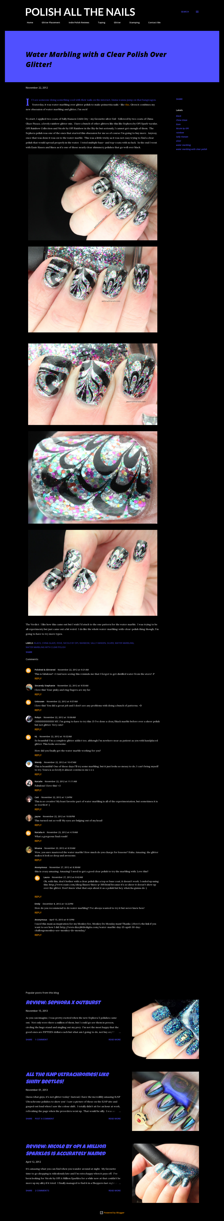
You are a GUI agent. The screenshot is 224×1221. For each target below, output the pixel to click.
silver (178, 140)
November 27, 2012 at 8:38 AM (64, 867)
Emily (37, 903)
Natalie (38, 781)
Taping (99, 22)
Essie (178, 124)
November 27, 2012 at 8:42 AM (67, 877)
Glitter (115, 22)
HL (36, 736)
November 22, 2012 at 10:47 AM (60, 762)
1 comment (41, 1039)
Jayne (37, 816)
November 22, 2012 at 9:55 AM (72, 685)
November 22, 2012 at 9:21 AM (73, 669)
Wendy (38, 762)
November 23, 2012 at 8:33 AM (59, 848)
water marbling (183, 145)
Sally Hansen (182, 136)
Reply (38, 678)
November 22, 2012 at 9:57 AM (62, 701)
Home (28, 22)
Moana (38, 848)
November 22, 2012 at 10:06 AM (60, 717)
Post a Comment (44, 1118)
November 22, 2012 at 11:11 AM (61, 781)
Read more (115, 1039)
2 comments (42, 1190)
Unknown (39, 701)
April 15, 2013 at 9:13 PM (61, 919)
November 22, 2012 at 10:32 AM (56, 736)
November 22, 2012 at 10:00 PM (59, 816)
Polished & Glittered (45, 669)
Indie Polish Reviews (77, 22)
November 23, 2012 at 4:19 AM (62, 832)
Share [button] (179, 99)
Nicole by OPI (182, 128)
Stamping (133, 22)
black (178, 116)
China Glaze (181, 120)
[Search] (185, 12)
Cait (37, 797)
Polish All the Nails (80, 11)
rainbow (180, 132)
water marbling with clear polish (191, 149)
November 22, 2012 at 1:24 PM (56, 797)
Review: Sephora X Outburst (63, 1003)
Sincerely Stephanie (45, 685)
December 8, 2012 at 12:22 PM (58, 903)
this (127, 104)
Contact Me (152, 22)
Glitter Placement (49, 22)
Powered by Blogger (112, 1212)
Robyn (38, 717)
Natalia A (40, 832)
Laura (47, 877)
